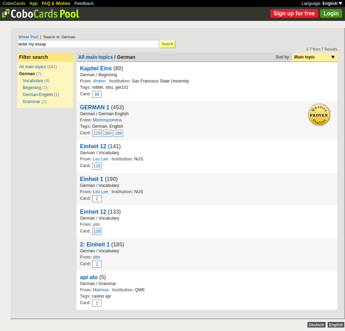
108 (97, 231)
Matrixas (101, 289)
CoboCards (14, 3)
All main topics (32, 66)
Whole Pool (28, 37)
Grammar (31, 101)
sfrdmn (99, 81)
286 (118, 133)
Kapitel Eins (96, 68)
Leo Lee (100, 159)
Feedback (84, 3)
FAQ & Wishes (56, 3)
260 (107, 133)
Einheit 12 (93, 146)
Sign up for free (294, 13)
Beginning (32, 87)
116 (97, 166)
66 (97, 94)
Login (331, 13)
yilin (96, 224)
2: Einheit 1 (95, 244)
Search (167, 43)
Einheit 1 (91, 179)
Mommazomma (107, 120)
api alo (89, 277)
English (332, 3)
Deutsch (316, 325)
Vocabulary (33, 80)
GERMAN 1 (94, 107)
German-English (38, 94)
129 (97, 133)
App (34, 3)
